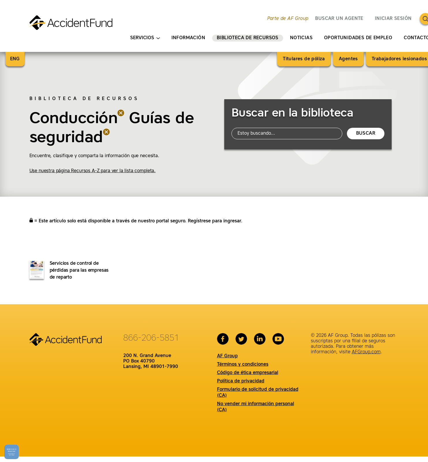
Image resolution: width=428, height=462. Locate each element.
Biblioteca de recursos (248, 38)
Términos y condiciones (242, 364)
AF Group (227, 356)
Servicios (145, 38)
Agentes (348, 59)
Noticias (301, 38)
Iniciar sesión (393, 18)
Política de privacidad (240, 381)
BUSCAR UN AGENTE (339, 18)
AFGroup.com (366, 352)
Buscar (365, 133)
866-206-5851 (151, 338)
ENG (15, 59)
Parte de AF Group (288, 18)
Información (188, 38)
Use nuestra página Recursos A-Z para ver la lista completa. (92, 171)
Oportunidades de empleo (358, 38)
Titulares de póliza (304, 59)
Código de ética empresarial (247, 373)
